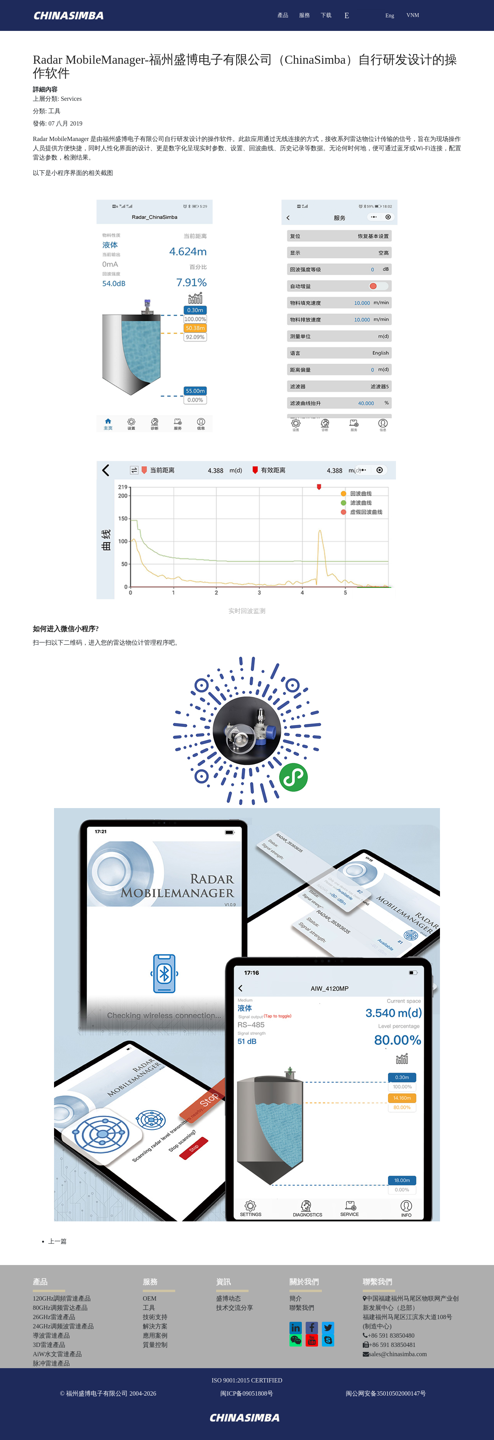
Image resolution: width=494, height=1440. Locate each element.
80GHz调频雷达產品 (60, 1307)
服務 (304, 15)
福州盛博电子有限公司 (133, 139)
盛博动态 (228, 1298)
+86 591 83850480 (388, 1335)
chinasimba (68, 15)
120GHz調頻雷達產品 (62, 1298)
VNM (412, 15)
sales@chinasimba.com (395, 1354)
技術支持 (155, 1317)
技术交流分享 (234, 1307)
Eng (390, 16)
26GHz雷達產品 (54, 1317)
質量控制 (155, 1345)
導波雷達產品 (51, 1335)
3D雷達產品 (49, 1345)
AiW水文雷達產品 (57, 1354)
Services (71, 98)
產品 (282, 15)
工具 (54, 111)
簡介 (295, 1298)
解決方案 (155, 1326)
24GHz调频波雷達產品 (63, 1326)
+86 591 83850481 (389, 1345)
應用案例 (155, 1335)
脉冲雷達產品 (51, 1363)
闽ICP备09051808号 (246, 1393)
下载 (326, 15)
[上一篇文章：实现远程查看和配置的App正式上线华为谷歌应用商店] (57, 1241)
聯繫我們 (301, 1307)
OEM (150, 1298)
